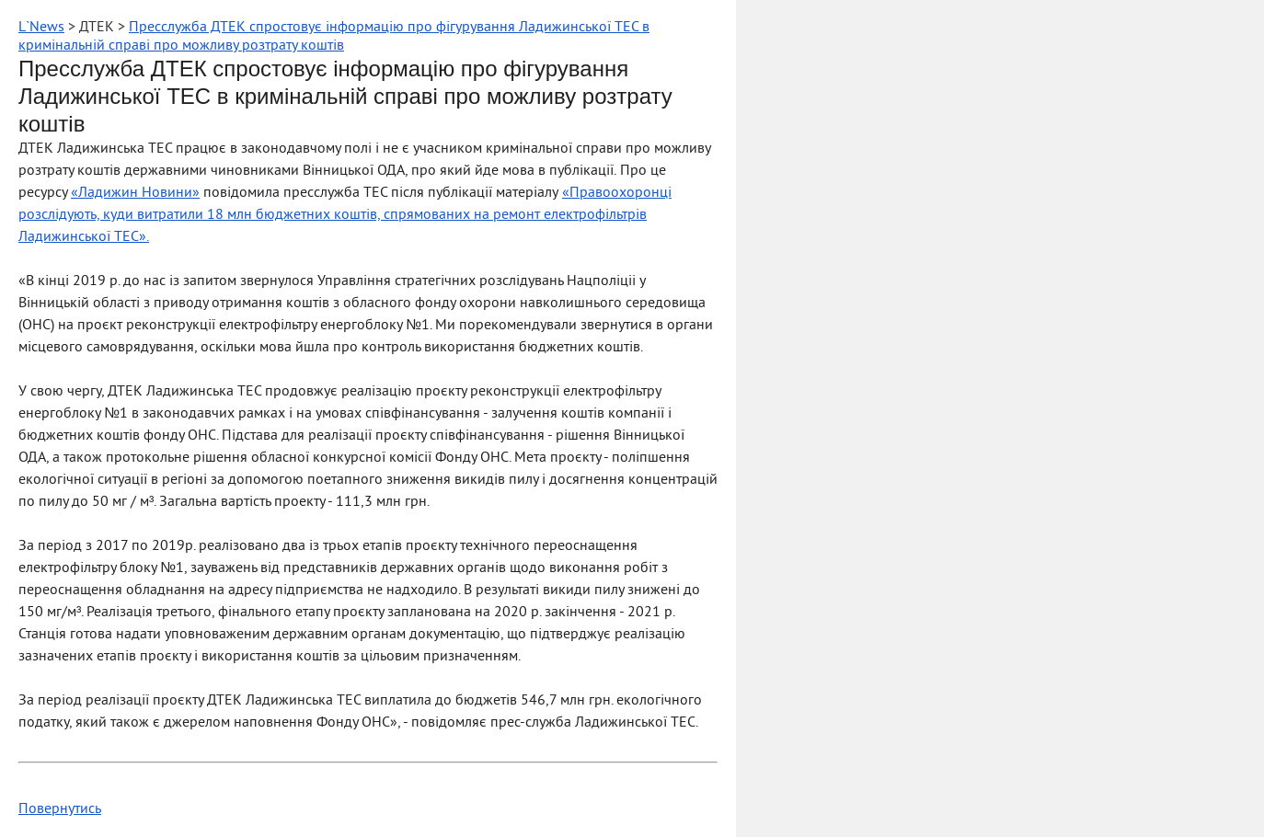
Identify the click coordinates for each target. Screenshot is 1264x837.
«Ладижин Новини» (135, 193)
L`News (41, 27)
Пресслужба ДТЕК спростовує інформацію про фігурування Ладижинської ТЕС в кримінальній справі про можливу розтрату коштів (333, 36)
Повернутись (59, 809)
